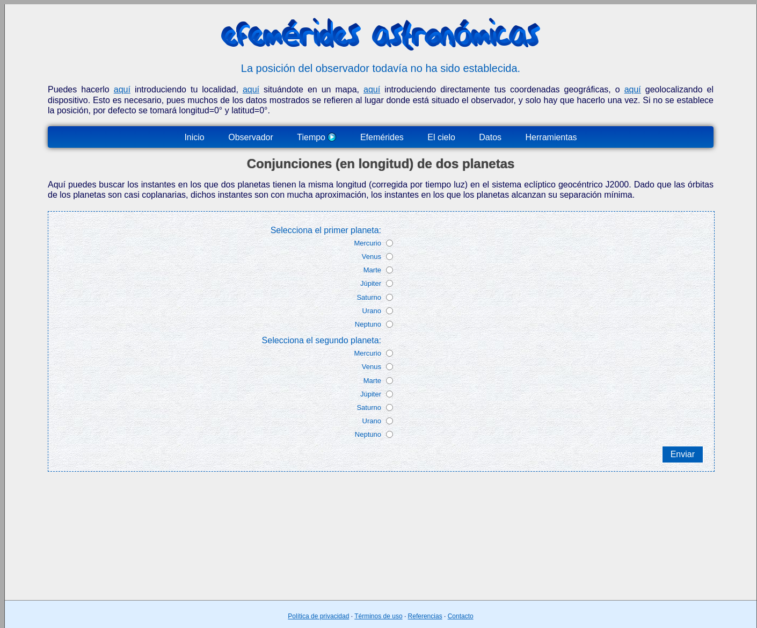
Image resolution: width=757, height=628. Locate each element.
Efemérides (382, 137)
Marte (372, 270)
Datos (490, 137)
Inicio (194, 137)
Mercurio (367, 243)
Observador (250, 137)
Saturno (368, 297)
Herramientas (551, 137)
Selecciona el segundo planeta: (321, 340)
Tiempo (316, 137)
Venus (371, 256)
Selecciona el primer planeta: (326, 230)
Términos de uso (378, 616)
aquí (122, 89)
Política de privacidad (318, 616)
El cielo (441, 137)
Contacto (461, 616)
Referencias (425, 616)
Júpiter (370, 283)
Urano (371, 311)
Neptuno (368, 324)
